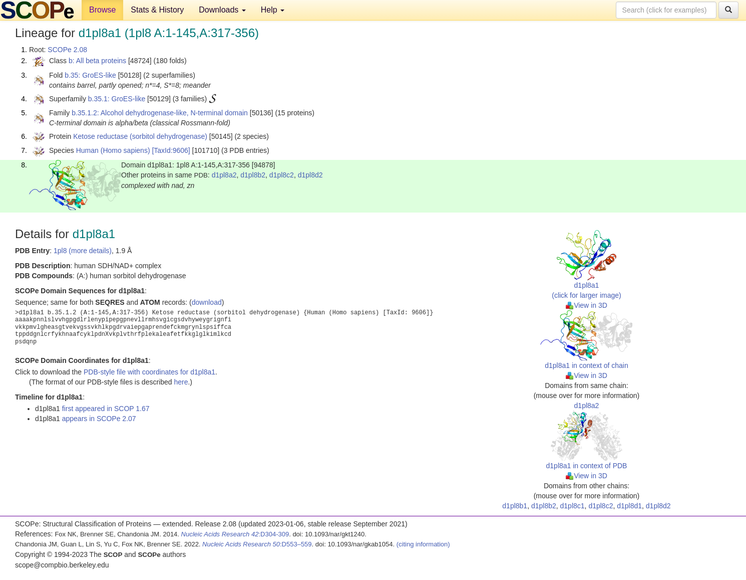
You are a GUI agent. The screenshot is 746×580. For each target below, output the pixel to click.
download (207, 302)
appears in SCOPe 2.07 (99, 419)
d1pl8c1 (572, 506)
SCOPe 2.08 (67, 50)
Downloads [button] (222, 10)
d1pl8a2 (224, 175)
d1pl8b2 (252, 175)
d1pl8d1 (629, 506)
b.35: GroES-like (90, 75)
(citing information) (423, 544)
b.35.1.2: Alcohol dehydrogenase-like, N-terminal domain (160, 113)
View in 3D (586, 305)
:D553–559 (257, 544)
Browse (102, 10)
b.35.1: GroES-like (116, 99)
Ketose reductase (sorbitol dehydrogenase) (140, 136)
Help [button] (272, 10)
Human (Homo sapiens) (113, 150)
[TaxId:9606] (171, 150)
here (181, 382)
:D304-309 (235, 534)
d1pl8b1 (514, 506)
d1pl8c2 (281, 175)
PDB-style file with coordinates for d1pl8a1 (149, 372)
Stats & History (157, 10)
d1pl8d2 (310, 175)
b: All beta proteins (97, 61)
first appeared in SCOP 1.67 (106, 409)
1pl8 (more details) (83, 251)
